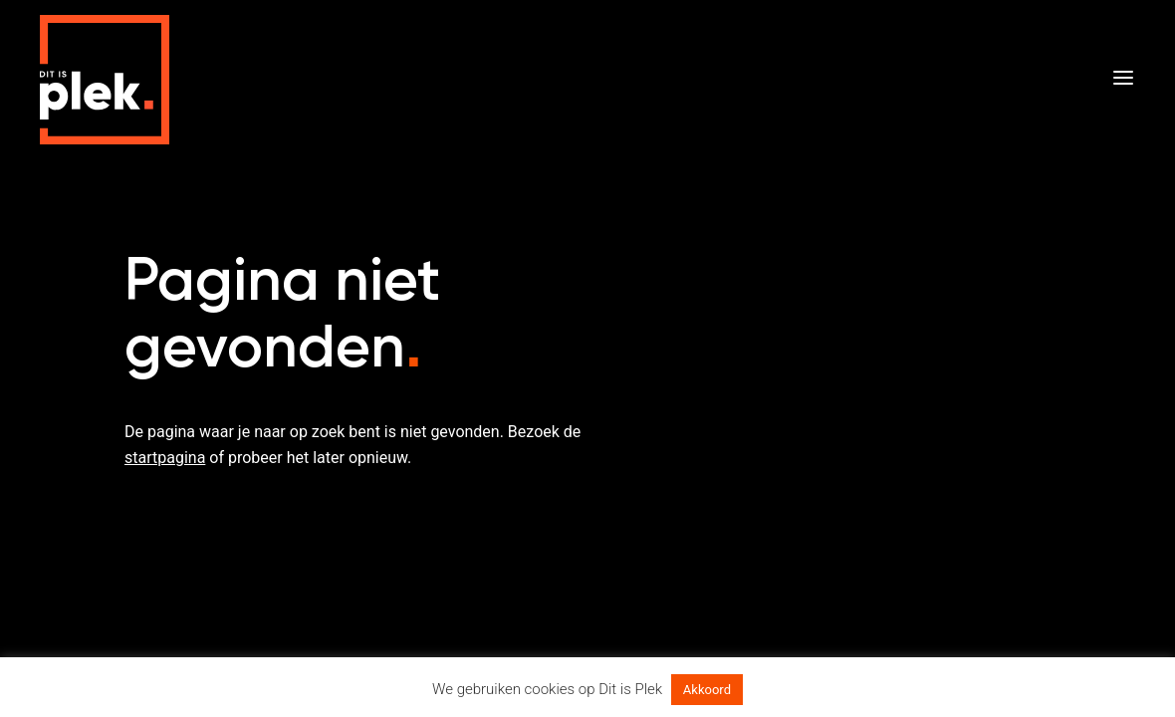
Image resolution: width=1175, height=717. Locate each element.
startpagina (164, 457)
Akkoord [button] (707, 689)
